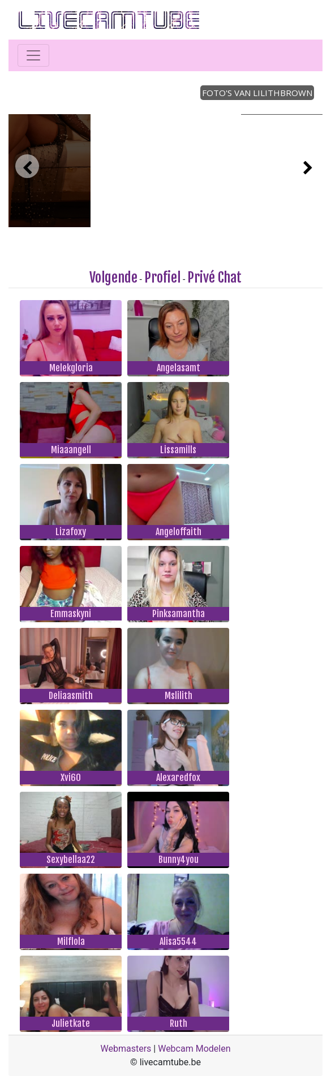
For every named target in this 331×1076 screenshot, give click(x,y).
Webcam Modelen (194, 1048)
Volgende (113, 277)
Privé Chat (214, 277)
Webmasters (126, 1048)
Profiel (162, 277)
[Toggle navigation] (33, 55)
